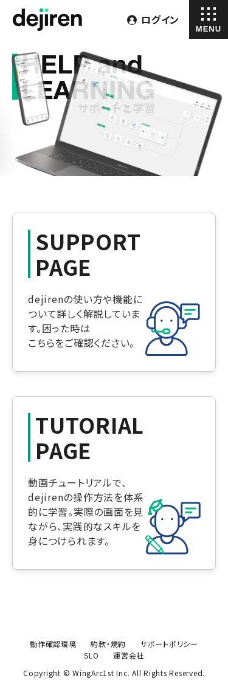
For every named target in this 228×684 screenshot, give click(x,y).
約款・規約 (108, 643)
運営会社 (128, 655)
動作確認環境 (53, 643)
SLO (91, 655)
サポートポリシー (169, 643)
